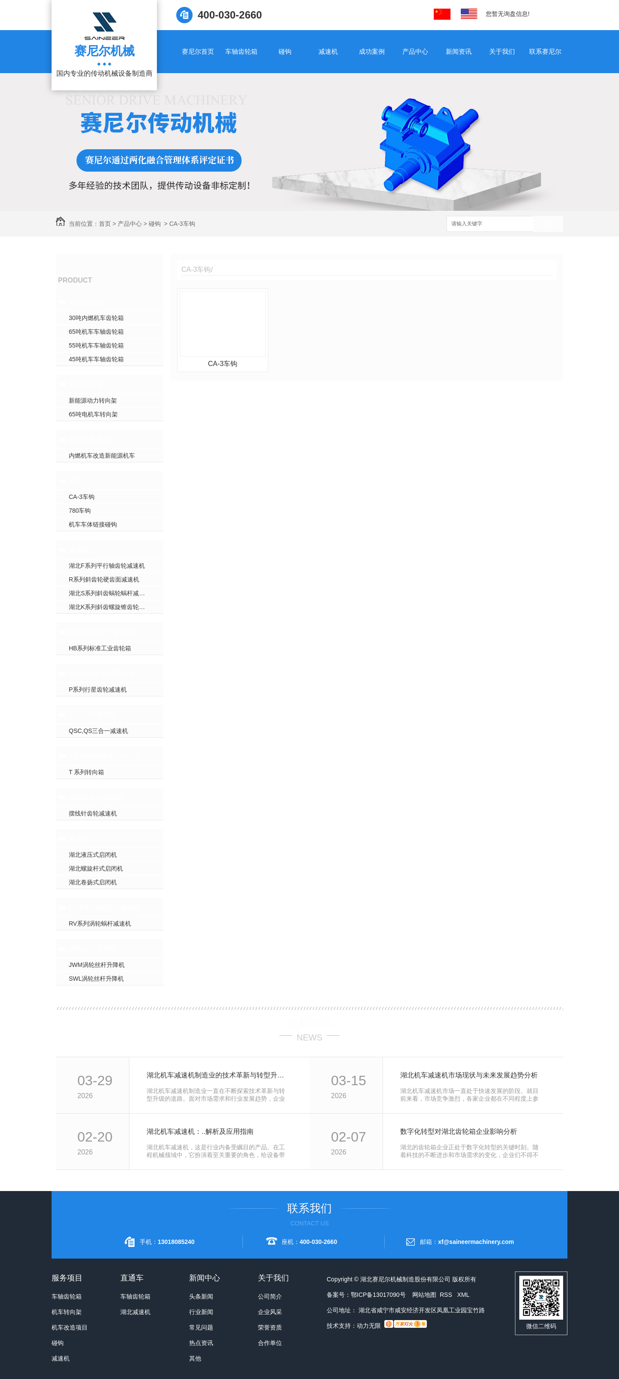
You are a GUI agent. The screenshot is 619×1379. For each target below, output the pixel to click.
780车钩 (80, 510)
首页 (105, 223)
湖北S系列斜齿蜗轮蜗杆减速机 (110, 593)
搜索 (548, 224)
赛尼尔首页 (198, 51)
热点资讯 (201, 1342)
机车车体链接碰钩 (93, 524)
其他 (195, 1358)
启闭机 (79, 838)
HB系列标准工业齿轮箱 (104, 632)
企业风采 (270, 1311)
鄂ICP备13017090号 (378, 1294)
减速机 (328, 51)
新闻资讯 (459, 51)
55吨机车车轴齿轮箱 (96, 345)
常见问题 (201, 1327)
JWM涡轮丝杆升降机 (97, 964)
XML (463, 1294)
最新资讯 (309, 1022)
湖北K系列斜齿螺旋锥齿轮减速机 (113, 606)
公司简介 (270, 1296)
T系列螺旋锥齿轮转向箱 (105, 756)
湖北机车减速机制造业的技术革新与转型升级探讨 (219, 1075)
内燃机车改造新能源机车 (102, 455)
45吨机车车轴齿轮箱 (96, 359)
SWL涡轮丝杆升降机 (96, 978)
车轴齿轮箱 (241, 51)
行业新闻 (201, 1311)
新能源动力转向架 (93, 400)
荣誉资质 (270, 1327)
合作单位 (270, 1342)
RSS (447, 1294)
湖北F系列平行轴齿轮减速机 (107, 565)
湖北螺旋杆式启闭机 (96, 868)
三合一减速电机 (93, 714)
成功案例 (372, 51)
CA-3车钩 (182, 223)
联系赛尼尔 (545, 51)
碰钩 (285, 51)
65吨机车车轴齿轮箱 (96, 331)
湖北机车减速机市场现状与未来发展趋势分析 (469, 1075)
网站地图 (424, 1294)
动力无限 (369, 1325)
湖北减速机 (135, 1311)
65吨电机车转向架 (93, 414)
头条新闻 (201, 1296)
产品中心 (415, 51)
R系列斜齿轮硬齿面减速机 (104, 579)
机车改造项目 (89, 439)
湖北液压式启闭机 (93, 854)
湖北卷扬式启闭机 (93, 882)
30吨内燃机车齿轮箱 (96, 317)
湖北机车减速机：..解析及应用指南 (200, 1131)
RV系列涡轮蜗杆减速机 (104, 907)
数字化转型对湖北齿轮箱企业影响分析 (458, 1131)
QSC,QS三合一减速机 (98, 730)
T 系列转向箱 (86, 772)
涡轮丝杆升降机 (93, 948)
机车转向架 (86, 384)
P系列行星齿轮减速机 (102, 673)
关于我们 (502, 51)
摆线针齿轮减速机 (96, 797)
